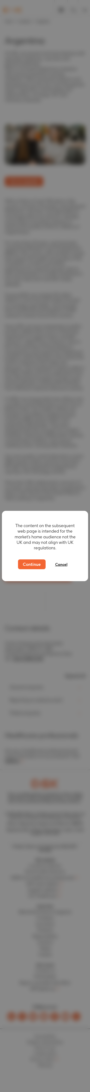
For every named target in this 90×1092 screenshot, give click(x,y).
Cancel (61, 564)
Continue (32, 564)
